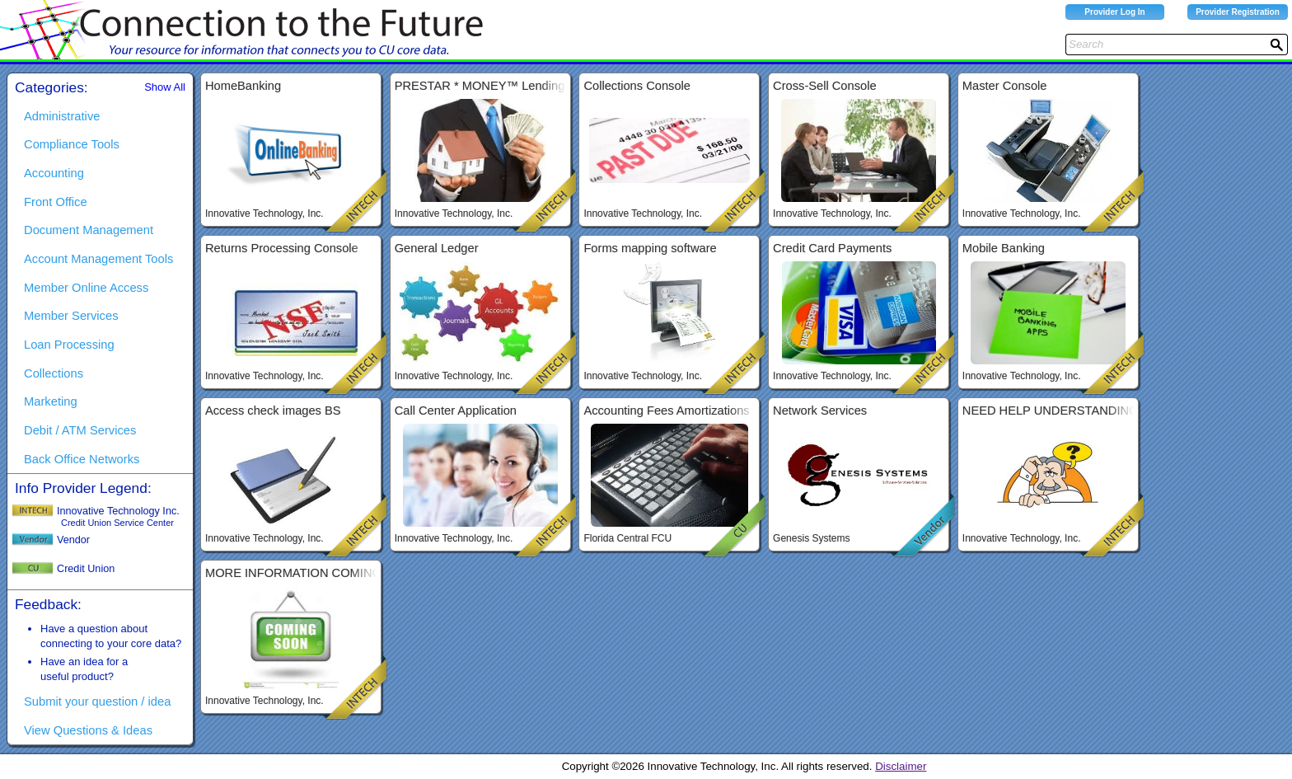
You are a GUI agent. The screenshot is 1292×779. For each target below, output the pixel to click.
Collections (53, 373)
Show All (164, 87)
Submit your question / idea (97, 701)
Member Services (71, 315)
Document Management (88, 230)
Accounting (54, 173)
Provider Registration (1238, 11)
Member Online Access (86, 287)
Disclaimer (900, 766)
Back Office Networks (81, 459)
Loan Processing (69, 344)
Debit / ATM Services (80, 430)
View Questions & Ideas (88, 730)
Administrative (62, 116)
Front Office (55, 202)
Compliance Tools (71, 144)
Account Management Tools (98, 258)
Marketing (50, 401)
